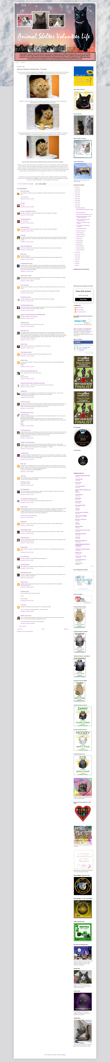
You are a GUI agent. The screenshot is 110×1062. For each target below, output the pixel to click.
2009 (76, 263)
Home (17, 62)
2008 (76, 265)
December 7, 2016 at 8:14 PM (27, 525)
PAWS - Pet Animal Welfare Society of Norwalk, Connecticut (84, 349)
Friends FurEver (79, 494)
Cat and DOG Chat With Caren (27, 498)
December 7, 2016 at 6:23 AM (27, 249)
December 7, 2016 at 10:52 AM (27, 326)
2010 (76, 261)
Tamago (22, 391)
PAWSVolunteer (79, 307)
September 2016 (80, 234)
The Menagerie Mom (25, 263)
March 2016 (79, 246)
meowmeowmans (25, 529)
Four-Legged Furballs (80, 505)
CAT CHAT (77, 537)
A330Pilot (54, 1054)
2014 (76, 254)
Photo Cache (23, 191)
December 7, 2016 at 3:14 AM (27, 223)
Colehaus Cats (24, 401)
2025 (76, 189)
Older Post (66, 629)
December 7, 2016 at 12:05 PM (27, 378)
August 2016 (79, 236)
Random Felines (79, 526)
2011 (76, 259)
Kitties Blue (23, 330)
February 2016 (79, 248)
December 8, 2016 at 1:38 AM (27, 560)
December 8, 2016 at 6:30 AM (27, 568)
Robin (22, 463)
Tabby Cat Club (78, 563)
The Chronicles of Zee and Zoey (82, 530)
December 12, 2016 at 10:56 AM (27, 623)
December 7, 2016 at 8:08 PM (27, 517)
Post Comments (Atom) (28, 631)
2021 (76, 196)
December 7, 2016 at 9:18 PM (27, 533)
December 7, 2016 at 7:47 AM (27, 271)
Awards (23, 62)
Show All (91, 566)
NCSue (22, 254)
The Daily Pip (24, 564)
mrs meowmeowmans (81, 311)
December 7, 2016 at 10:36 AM (27, 310)
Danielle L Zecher (25, 615)
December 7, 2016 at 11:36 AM (27, 355)
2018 (76, 202)
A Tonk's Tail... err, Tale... (81, 556)
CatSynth (77, 508)
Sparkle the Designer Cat (81, 540)
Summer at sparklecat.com (27, 211)
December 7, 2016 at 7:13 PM (27, 494)
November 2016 (80, 230)
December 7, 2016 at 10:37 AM (27, 318)
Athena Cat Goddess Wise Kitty (28, 371)
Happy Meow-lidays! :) (81, 212)
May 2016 (78, 242)
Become (77, 344)
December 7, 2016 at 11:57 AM (27, 366)
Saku (22, 476)
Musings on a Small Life (80, 519)
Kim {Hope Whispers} (26, 305)
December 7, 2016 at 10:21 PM (27, 542)
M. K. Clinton (23, 556)
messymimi (23, 453)
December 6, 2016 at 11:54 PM (27, 198)
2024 (76, 191)
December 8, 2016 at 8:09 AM (27, 577)
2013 (76, 256)
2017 (76, 204)
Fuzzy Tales (23, 285)
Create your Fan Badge (89, 352)
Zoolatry (36, 178)
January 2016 (79, 249)
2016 (76, 206)
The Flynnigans (24, 430)
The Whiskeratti (24, 219)
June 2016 (78, 240)
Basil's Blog (78, 498)
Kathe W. (23, 344)
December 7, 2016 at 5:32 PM (27, 459)
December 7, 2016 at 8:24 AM (27, 300)
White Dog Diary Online (80, 533)
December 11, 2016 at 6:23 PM (27, 611)
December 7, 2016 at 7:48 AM (27, 280)
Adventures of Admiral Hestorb (82, 549)
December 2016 (80, 207)
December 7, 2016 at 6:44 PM (27, 485)
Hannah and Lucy (25, 275)
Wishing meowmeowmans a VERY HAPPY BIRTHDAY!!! (83, 217)
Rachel (22, 364)
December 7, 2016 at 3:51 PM (27, 438)
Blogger (64, 1054)
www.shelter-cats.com (26, 412)
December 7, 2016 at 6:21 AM (27, 241)
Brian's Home (78, 482)
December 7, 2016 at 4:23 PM (27, 448)
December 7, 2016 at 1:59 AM (27, 215)
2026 (76, 187)
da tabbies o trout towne (26, 442)
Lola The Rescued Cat (80, 559)
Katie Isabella (24, 489)
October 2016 (79, 232)
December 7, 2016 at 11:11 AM (27, 339)
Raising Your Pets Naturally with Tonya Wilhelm (32, 314)
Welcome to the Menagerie (31, 515)
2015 (76, 252)
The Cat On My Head (80, 486)
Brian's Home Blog (25, 246)
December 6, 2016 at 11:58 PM (27, 206)
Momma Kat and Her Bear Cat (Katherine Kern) (31, 383)
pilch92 (22, 521)
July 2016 (78, 238)
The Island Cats (24, 297)
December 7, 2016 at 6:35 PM (27, 471)
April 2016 (78, 244)
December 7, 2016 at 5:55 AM (27, 231)
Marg (22, 235)
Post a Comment (22, 626)
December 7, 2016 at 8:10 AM (27, 292)
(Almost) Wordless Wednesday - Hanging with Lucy (83, 220)
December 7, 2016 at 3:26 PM (27, 425)
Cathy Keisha (24, 537)
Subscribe (83, 299)
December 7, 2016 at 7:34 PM (27, 502)
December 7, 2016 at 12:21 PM (27, 397)
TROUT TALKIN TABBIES (81, 516)
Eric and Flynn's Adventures (81, 512)
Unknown (23, 360)
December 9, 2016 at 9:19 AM (27, 587)
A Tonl (22, 604)
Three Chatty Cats (25, 352)
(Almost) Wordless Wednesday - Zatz (84, 214)
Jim (21, 203)
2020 (76, 198)
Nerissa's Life (78, 552)
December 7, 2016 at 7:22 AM (27, 259)
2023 (76, 193)
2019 (76, 200)
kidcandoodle (24, 227)
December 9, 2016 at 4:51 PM (27, 600)
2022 (76, 194)
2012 (76, 258)
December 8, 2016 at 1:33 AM (27, 552)
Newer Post (19, 629)
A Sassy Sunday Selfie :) (81, 228)
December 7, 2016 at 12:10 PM (27, 386)
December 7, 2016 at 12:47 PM (27, 408)
